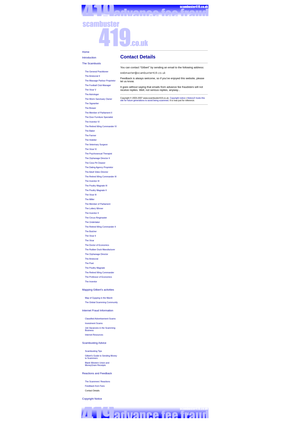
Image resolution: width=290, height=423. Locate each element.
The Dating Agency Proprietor (99, 167)
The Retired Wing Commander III (100, 176)
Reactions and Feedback (97, 373)
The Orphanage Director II (97, 158)
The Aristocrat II (92, 76)
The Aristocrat (91, 259)
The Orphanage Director (96, 254)
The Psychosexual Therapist (98, 153)
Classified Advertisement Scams (100, 318)
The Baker (90, 131)
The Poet (89, 263)
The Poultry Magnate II (96, 190)
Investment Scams (94, 323)
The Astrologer (92, 94)
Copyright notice (177, 98)
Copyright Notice (92, 398)
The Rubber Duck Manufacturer (100, 249)
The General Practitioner (96, 71)
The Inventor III (92, 181)
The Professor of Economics (98, 277)
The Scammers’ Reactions (97, 381)
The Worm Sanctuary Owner (98, 99)
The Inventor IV (92, 122)
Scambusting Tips (93, 351)
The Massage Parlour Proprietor (100, 80)
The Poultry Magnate (95, 268)
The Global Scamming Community (101, 302)
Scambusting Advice (94, 342)
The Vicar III (90, 194)
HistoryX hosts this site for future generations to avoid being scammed (162, 99)
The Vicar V (90, 89)
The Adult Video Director (96, 172)
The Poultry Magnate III (96, 185)
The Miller (89, 199)
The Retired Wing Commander (99, 272)
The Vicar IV (91, 149)
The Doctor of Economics (97, 245)
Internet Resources (94, 335)
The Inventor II (92, 213)
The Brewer (90, 108)
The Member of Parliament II (98, 112)
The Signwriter (92, 103)
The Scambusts (91, 63)
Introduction (89, 57)
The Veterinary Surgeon (96, 144)
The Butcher (91, 231)
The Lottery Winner (94, 208)
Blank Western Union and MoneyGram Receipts (97, 364)
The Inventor (91, 281)
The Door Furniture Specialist (99, 117)
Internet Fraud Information (97, 310)
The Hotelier (91, 140)
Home (85, 51)
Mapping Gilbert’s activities (98, 289)
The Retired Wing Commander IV (101, 126)
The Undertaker (92, 222)
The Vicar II (90, 236)
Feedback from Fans (95, 386)
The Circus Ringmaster (96, 217)
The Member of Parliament (97, 204)
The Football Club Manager (98, 85)
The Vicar (89, 240)
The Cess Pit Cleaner (95, 163)
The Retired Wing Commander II (100, 227)
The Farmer (90, 135)
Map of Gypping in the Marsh (99, 298)
